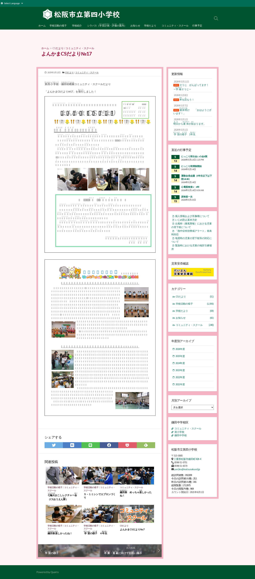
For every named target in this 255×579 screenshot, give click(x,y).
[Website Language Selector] (13, 3)
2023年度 (180, 370)
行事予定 (196, 25)
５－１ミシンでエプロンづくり (99, 496)
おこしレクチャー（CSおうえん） (62, 497)
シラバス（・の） (106, 25)
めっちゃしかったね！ (136, 493)
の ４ (95, 533)
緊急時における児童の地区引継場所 (191, 247)
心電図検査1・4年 (190, 186)
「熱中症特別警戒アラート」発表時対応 (191, 232)
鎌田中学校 (180, 435)
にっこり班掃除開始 (191, 166)
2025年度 (180, 356)
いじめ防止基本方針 (186, 219)
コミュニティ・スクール (174, 25)
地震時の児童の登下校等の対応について (191, 240)
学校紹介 (76, 25)
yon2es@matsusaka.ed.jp (187, 469)
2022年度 (180, 377)
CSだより (58, 48)
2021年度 (180, 384)
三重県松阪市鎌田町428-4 (187, 459)
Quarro (55, 572)
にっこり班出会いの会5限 (194, 156)
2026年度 (180, 349)
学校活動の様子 (58, 25)
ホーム (42, 25)
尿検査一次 (187, 196)
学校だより (149, 25)
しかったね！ (60, 533)
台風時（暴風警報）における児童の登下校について (191, 225)
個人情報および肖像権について (192, 216)
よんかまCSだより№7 (132, 529)
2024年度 (180, 363)
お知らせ (135, 25)
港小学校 (179, 431)
